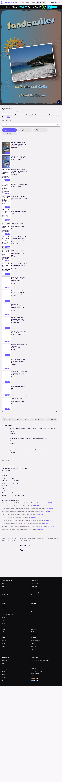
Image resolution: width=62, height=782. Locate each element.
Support (3, 589)
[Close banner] (58, 7)
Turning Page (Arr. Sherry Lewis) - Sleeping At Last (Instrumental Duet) (27, 449)
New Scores (34, 634)
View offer (52, 7)
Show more (5, 460)
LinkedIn (4, 640)
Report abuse (34, 586)
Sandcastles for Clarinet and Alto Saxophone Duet (31, 538)
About (3, 583)
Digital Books (34, 649)
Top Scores (33, 631)
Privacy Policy (5, 609)
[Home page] (7, 2)
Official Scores (34, 646)
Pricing (3, 623)
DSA (3, 620)
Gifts (3, 597)
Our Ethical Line (35, 583)
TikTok (3, 643)
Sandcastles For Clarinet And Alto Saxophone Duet (14, 468)
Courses (33, 643)
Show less (5, 533)
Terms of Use (5, 611)
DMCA (3, 617)
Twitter (3, 637)
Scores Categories (35, 640)
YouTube (4, 631)
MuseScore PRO (5, 594)
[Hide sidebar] (27, 395)
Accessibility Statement (7, 614)
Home (3, 538)
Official (8, 153)
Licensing (4, 606)
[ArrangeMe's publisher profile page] (16, 108)
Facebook (4, 634)
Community (33, 594)
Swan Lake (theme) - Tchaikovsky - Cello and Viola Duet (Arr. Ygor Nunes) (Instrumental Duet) (33, 428)
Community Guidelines (36, 589)
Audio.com (4, 660)
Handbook (33, 609)
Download (33, 606)
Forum (32, 611)
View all (58, 412)
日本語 (3, 680)
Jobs (3, 586)
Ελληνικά (4, 677)
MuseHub (4, 663)
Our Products (5, 592)
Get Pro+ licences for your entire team (40, 660)
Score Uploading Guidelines (37, 592)
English (3, 671)
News (32, 652)
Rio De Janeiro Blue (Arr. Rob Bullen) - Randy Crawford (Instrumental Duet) (28, 438)
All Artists (33, 637)
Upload (51, 3)
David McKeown (7, 470)
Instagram (4, 646)
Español (3, 674)
